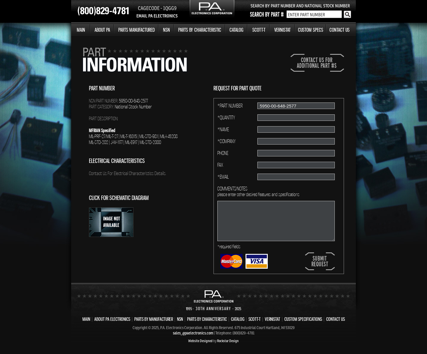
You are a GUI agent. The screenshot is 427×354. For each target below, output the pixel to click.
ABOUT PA (102, 30)
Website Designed (200, 341)
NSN (166, 30)
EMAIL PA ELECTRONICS (157, 16)
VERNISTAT (282, 30)
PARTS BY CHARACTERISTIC (199, 30)
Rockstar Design (228, 341)
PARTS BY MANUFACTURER (153, 319)
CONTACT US (339, 30)
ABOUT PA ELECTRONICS (112, 319)
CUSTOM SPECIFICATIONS (303, 319)
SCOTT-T (258, 30)
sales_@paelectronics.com (193, 333)
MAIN (81, 30)
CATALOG (236, 30)
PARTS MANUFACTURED (136, 30)
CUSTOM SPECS (310, 30)
